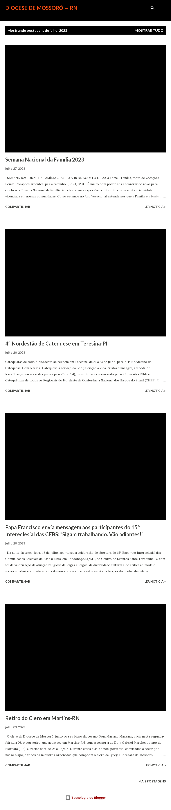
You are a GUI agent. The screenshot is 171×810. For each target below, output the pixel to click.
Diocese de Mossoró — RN (41, 8)
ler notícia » (155, 206)
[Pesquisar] (152, 8)
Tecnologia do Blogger (85, 797)
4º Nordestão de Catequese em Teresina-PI (56, 343)
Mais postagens (152, 781)
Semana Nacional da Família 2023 (44, 159)
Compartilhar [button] (17, 206)
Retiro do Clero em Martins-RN (42, 718)
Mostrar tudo (149, 30)
